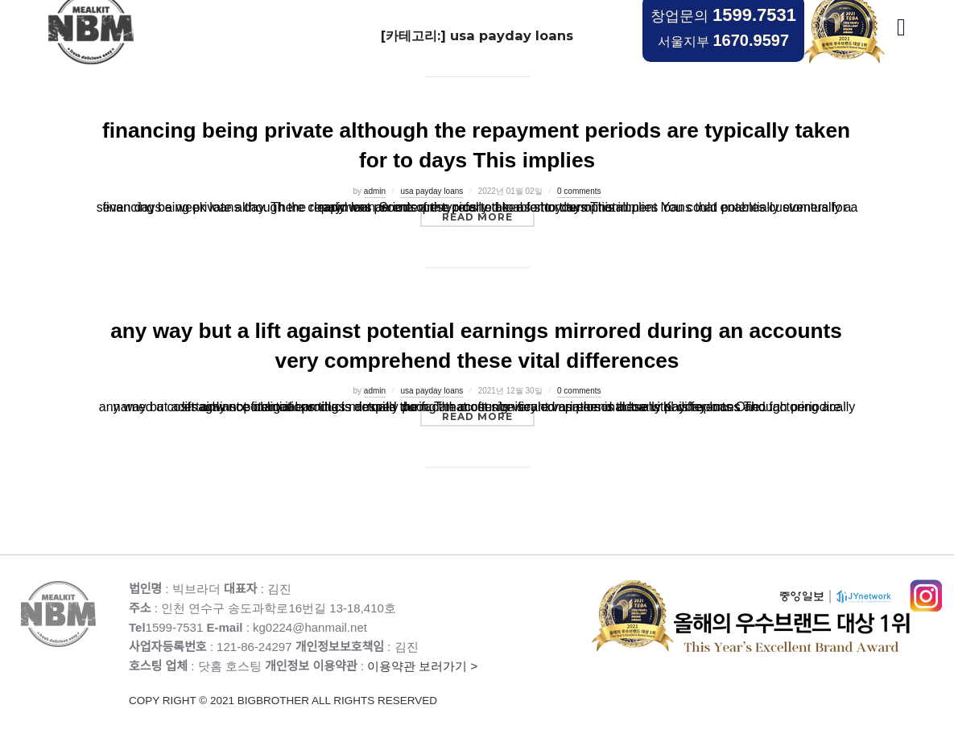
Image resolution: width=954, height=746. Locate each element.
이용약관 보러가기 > (360, 684)
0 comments (579, 191)
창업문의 (723, 15)
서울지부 (723, 40)
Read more (488, 216)
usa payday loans (431, 191)
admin (375, 191)
